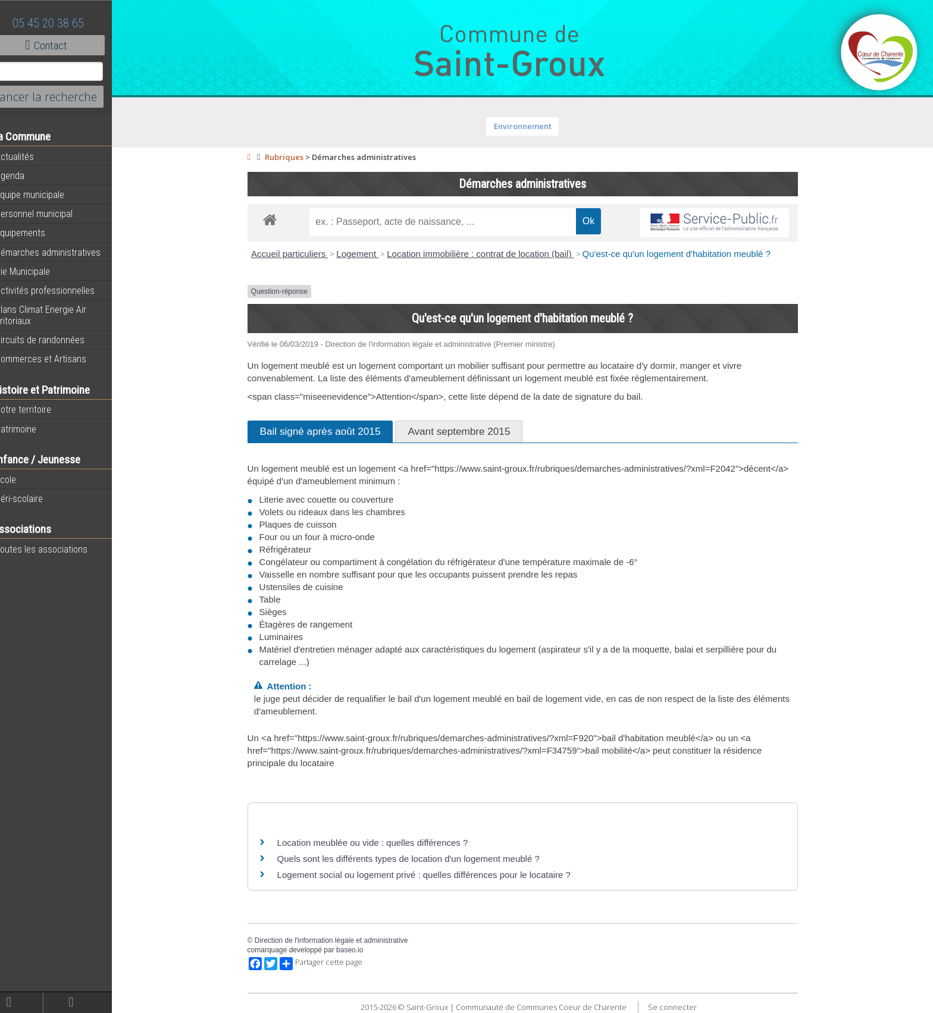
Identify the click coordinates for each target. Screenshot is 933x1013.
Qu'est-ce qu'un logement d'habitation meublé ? (685, 254)
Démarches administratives (63, 252)
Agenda (25, 175)
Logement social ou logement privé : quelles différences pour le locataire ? (433, 875)
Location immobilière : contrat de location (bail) (489, 254)
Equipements (35, 233)
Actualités (30, 156)
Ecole (21, 479)
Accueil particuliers (299, 254)
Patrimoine (31, 429)
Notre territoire (38, 409)
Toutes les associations (57, 549)
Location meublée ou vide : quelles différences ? (382, 843)
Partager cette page (330, 963)
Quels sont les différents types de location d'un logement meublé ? (418, 859)
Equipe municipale (45, 194)
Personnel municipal (49, 213)
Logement (367, 254)
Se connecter (682, 1007)
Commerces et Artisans (56, 359)
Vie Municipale (38, 271)
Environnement (532, 126)
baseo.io (359, 950)
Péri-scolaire (34, 498)
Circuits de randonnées (55, 340)
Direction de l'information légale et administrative (341, 940)
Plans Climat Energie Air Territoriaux (56, 315)
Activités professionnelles (60, 290)
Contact (65, 45)
